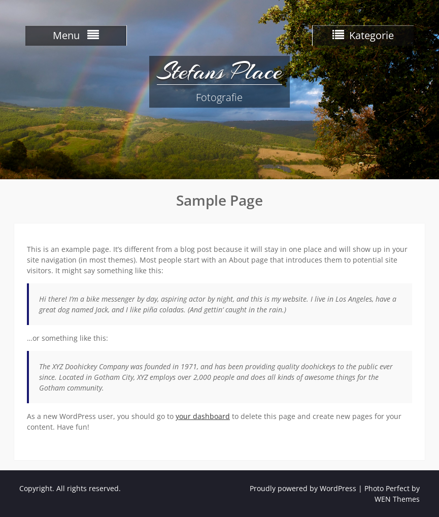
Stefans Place (219, 71)
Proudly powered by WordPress (303, 488)
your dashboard (203, 416)
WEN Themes (397, 499)
